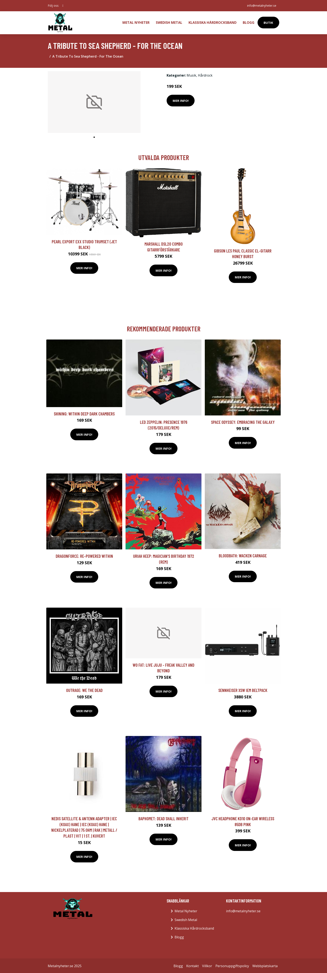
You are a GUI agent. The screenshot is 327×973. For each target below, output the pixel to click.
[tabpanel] (94, 101)
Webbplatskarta (265, 965)
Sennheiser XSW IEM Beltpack (242, 689)
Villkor (207, 965)
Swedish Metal (169, 22)
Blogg (248, 22)
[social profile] (63, 6)
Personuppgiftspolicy (232, 965)
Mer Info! (181, 100)
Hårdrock (205, 74)
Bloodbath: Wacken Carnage (243, 554)
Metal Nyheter (136, 22)
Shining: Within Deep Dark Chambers (84, 412)
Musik (191, 74)
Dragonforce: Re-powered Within (84, 555)
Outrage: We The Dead (84, 689)
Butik (268, 22)
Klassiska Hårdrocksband (212, 22)
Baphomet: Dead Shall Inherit (163, 817)
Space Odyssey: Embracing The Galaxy (243, 421)
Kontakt (192, 965)
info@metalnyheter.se (261, 6)
